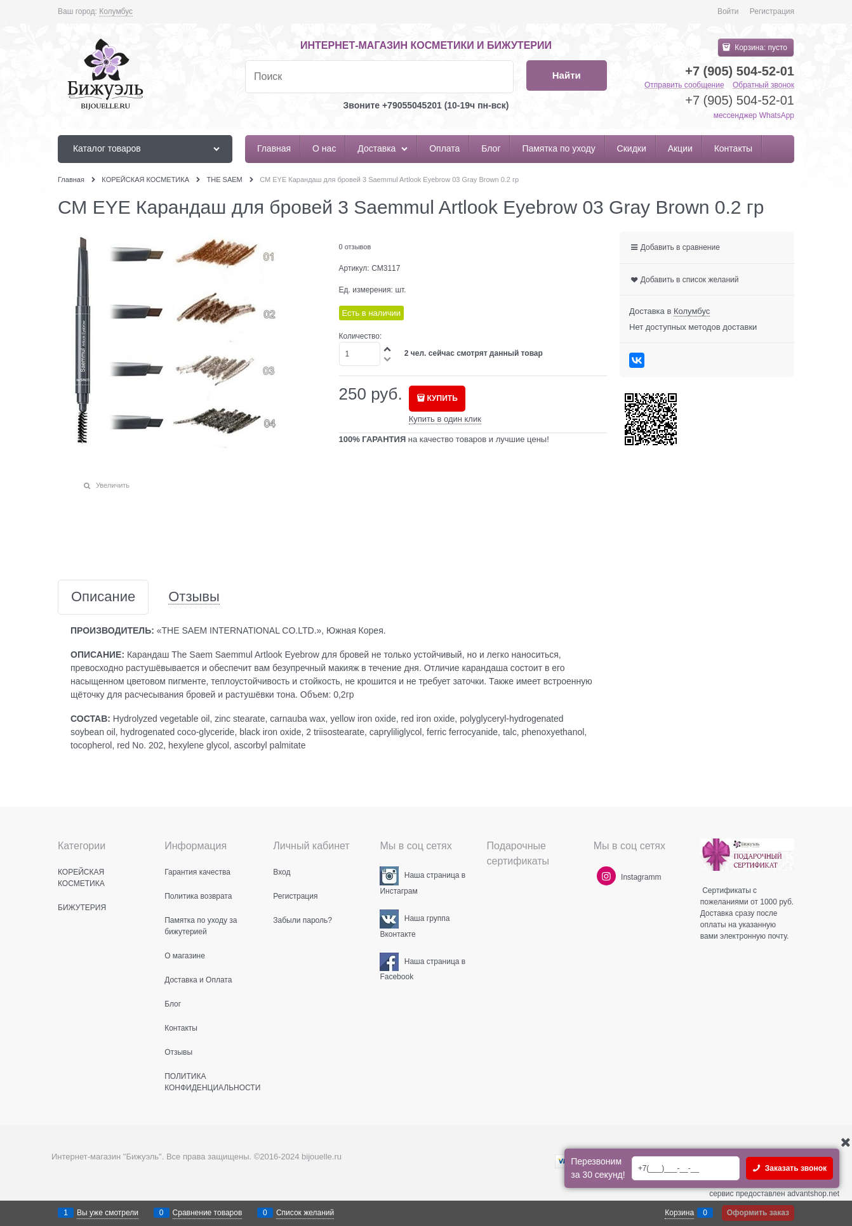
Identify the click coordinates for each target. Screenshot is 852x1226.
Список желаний (305, 1213)
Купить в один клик (445, 419)
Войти (728, 11)
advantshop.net (813, 1193)
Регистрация (772, 11)
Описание (103, 597)
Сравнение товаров (208, 1213)
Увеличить (113, 485)
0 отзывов (355, 247)
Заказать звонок (794, 1168)
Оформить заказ (758, 1212)
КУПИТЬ (442, 398)
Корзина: (760, 47)
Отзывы (194, 597)
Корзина (679, 1213)
